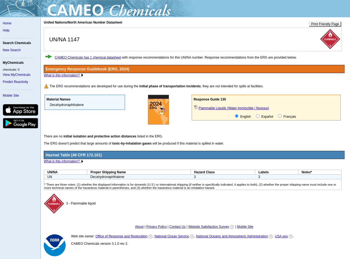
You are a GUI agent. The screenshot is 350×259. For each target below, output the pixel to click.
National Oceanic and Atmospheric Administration (232, 236)
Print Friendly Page (325, 24)
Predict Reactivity (15, 82)
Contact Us (177, 227)
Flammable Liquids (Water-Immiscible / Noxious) (234, 108)
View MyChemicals (16, 75)
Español (264, 116)
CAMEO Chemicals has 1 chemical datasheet (88, 57)
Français (287, 116)
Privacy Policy (156, 227)
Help (6, 30)
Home (7, 23)
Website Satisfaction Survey (208, 227)
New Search (12, 50)
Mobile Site (11, 95)
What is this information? (62, 75)
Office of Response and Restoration (121, 236)
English (243, 116)
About (139, 227)
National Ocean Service (171, 236)
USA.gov (281, 236)
